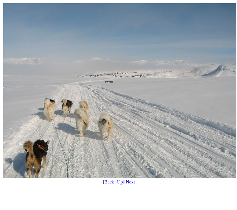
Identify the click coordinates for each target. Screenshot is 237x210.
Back (109, 181)
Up (120, 181)
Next (130, 181)
